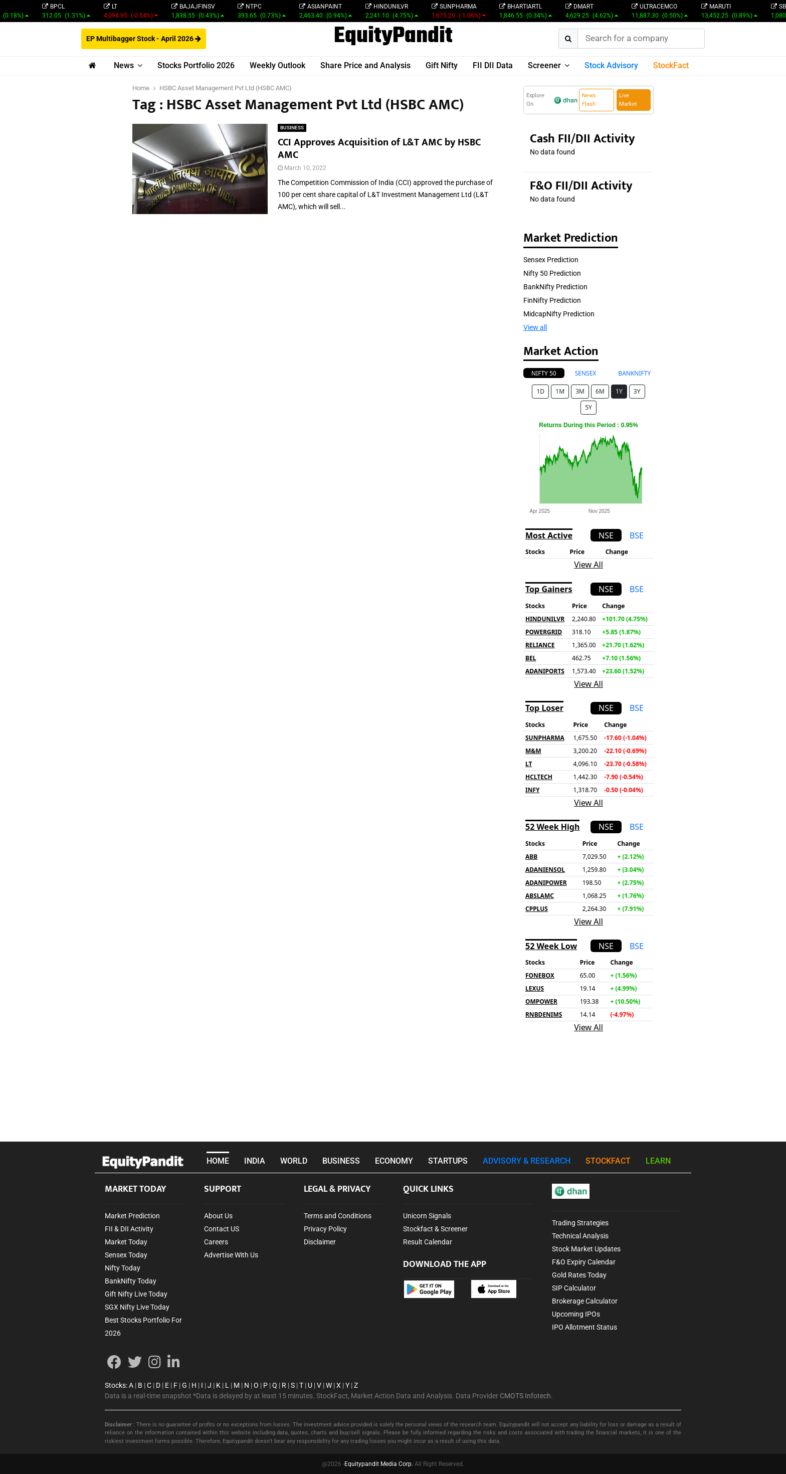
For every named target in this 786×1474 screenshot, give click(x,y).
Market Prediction (132, 1216)
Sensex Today (126, 1255)
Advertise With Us (231, 1255)
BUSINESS (292, 127)
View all (535, 327)
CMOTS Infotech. (526, 1396)
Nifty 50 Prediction (552, 273)
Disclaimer (320, 1242)
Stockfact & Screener (435, 1229)
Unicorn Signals (427, 1216)
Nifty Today (122, 1268)
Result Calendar (427, 1242)
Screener (544, 65)
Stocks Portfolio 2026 (196, 65)
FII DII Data (493, 65)
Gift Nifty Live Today (136, 1294)
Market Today (126, 1242)
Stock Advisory (611, 65)
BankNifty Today (130, 1281)
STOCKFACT (608, 1161)
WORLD (293, 1161)
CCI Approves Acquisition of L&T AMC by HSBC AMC (379, 148)
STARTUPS (448, 1161)
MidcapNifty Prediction (559, 314)
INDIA (254, 1161)
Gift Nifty (442, 65)
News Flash (589, 99)
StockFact (671, 65)
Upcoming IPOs (576, 1314)
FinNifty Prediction (552, 300)
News (124, 65)
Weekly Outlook (277, 65)
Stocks (115, 1385)
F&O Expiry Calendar (584, 1262)
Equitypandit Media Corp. (378, 1463)
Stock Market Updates (586, 1249)
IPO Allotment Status (584, 1327)
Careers (216, 1242)
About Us (218, 1216)
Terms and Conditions (337, 1216)
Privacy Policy (325, 1229)
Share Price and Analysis (365, 65)
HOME (218, 1161)
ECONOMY (394, 1161)
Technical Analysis (580, 1236)
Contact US (221, 1229)
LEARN (658, 1161)
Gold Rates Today (579, 1275)
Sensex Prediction (550, 260)
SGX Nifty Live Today (137, 1307)
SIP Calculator (574, 1288)
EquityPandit (393, 37)
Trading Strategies (580, 1223)
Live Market (628, 99)
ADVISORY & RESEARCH (526, 1161)
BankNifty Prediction (555, 287)
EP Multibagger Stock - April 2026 (143, 39)
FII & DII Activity (129, 1229)
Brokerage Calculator (585, 1301)
